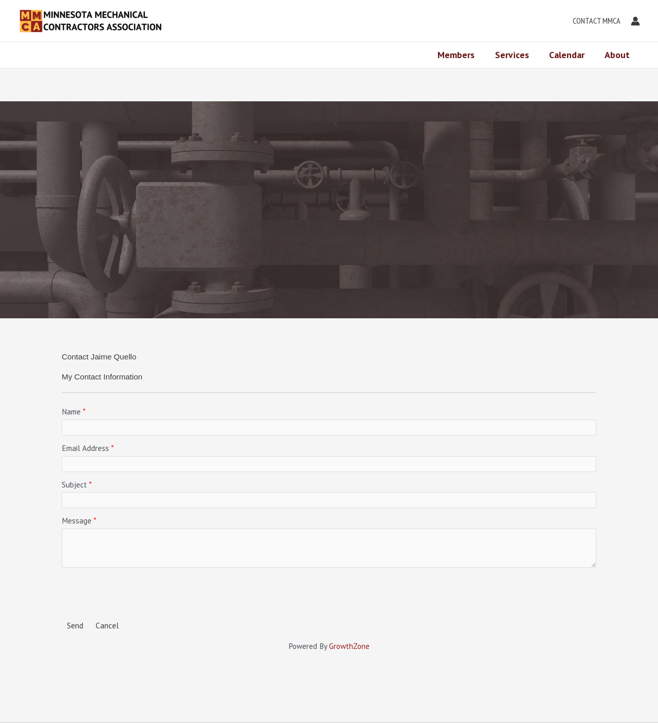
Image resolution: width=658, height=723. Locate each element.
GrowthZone (349, 646)
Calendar (569, 55)
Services (516, 55)
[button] (594, 21)
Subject (74, 485)
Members (462, 55)
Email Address (85, 448)
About (618, 55)
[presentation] (140, 593)
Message (77, 521)
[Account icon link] (635, 21)
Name (71, 412)
